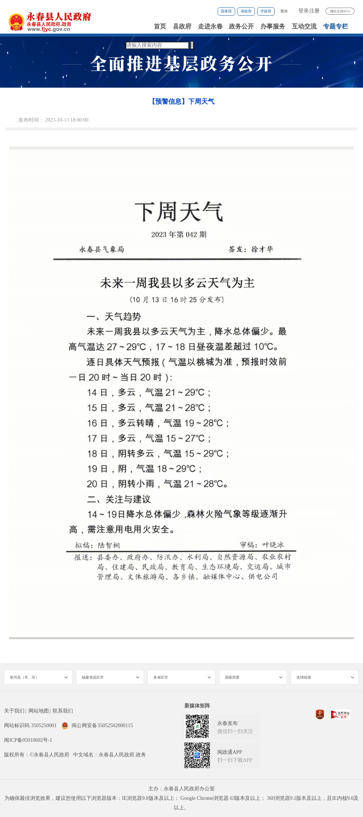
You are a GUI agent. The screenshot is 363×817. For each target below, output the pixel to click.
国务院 (226, 11)
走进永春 (210, 26)
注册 (314, 11)
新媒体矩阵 (197, 706)
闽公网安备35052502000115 (97, 725)
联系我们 (63, 711)
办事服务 (272, 26)
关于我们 (14, 711)
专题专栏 (335, 26)
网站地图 (38, 711)
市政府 (265, 11)
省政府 (246, 11)
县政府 (182, 26)
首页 (160, 26)
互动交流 (304, 26)
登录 (303, 11)
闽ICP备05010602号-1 (28, 740)
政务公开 (241, 26)
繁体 (284, 11)
